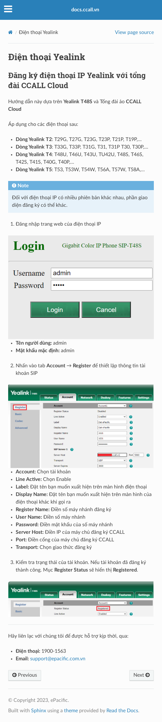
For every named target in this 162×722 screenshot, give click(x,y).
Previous (24, 675)
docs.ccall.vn (85, 9)
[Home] (10, 32)
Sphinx (38, 710)
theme (71, 710)
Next (141, 675)
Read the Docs (122, 710)
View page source (134, 32)
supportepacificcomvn (57, 658)
